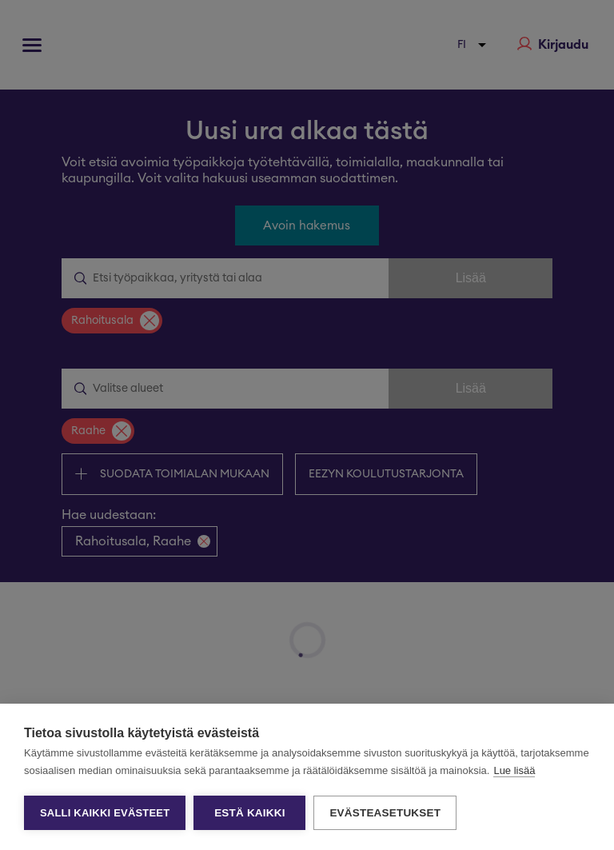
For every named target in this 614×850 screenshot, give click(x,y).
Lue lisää (514, 770)
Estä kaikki (249, 813)
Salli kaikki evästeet (104, 813)
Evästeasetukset (385, 813)
